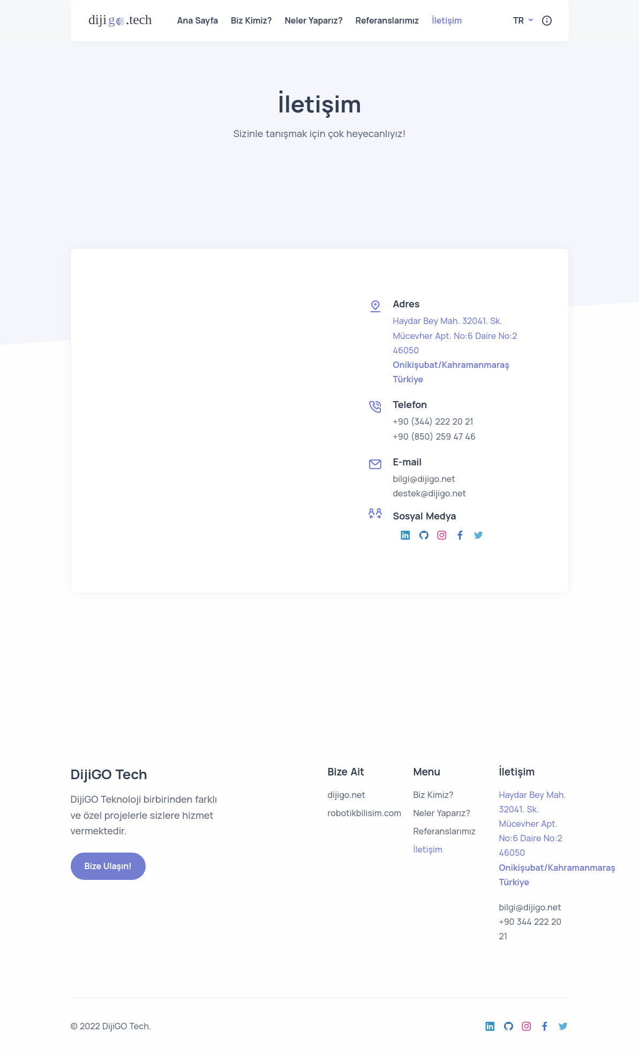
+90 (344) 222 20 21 (433, 421)
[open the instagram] (406, 535)
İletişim (427, 849)
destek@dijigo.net (430, 493)
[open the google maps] (455, 350)
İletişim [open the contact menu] (447, 20)
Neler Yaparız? (441, 813)
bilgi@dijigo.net (424, 479)
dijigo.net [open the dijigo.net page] (346, 795)
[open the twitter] (478, 535)
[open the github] (424, 535)
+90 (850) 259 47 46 (434, 436)
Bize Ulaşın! (108, 866)
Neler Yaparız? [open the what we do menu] (314, 20)
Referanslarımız (444, 831)
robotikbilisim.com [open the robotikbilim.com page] (364, 813)
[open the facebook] (460, 535)
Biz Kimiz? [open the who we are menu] (251, 20)
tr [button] (519, 20)
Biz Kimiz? (433, 795)
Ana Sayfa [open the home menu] (197, 20)
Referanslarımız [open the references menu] (387, 20)
